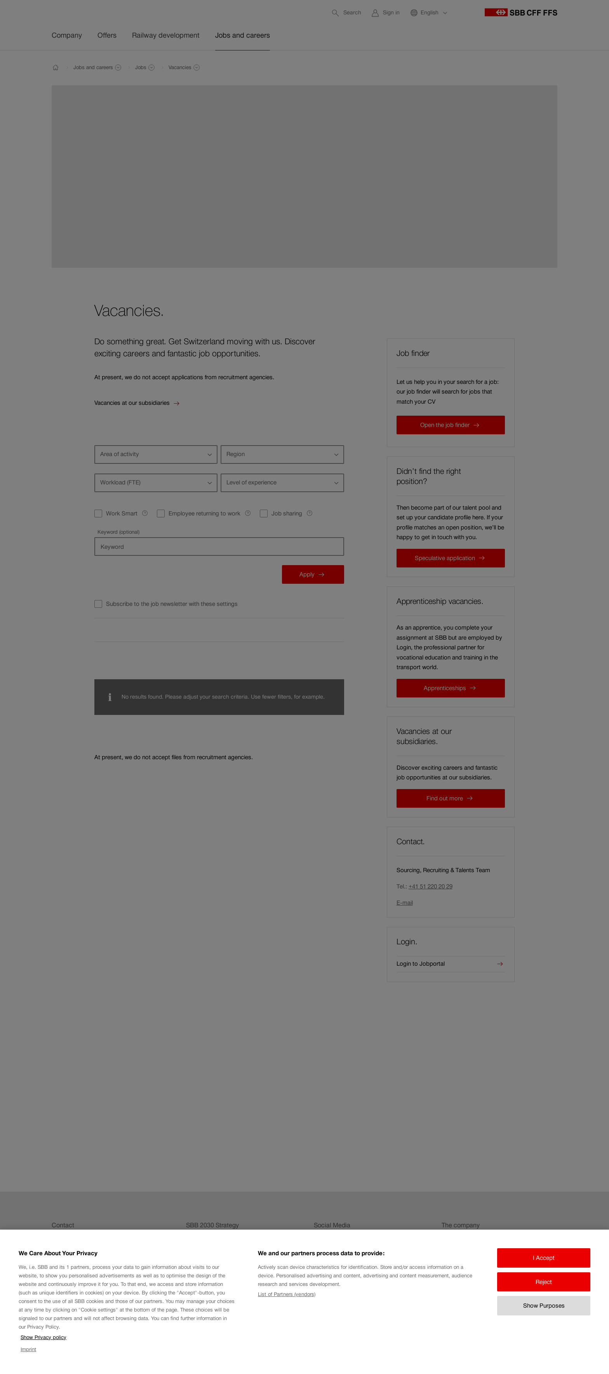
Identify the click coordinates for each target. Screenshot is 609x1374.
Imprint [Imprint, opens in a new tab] (28, 1357)
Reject (544, 1289)
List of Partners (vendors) (286, 1302)
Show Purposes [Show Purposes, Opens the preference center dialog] (544, 1313)
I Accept (544, 1265)
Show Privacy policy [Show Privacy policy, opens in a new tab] (43, 1345)
